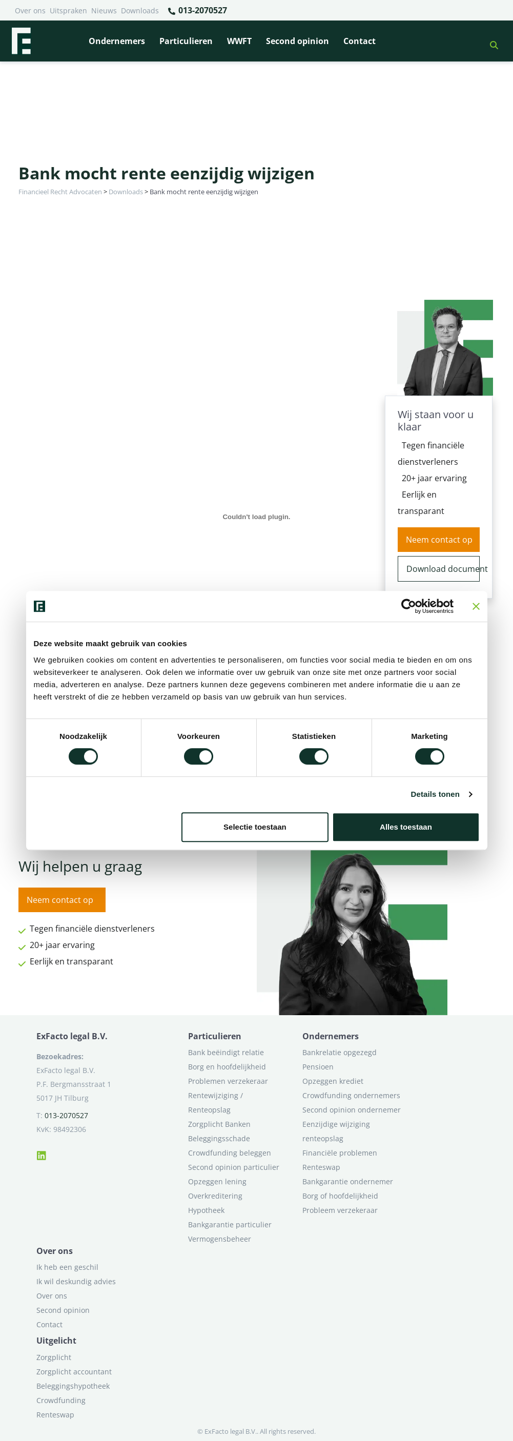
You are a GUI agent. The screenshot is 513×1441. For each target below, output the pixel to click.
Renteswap (321, 1167)
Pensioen (318, 1067)
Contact (359, 41)
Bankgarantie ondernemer (347, 1181)
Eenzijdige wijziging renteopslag (336, 1131)
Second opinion (297, 41)
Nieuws (104, 10)
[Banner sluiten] (476, 606)
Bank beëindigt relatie (226, 1052)
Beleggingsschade (219, 1138)
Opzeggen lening (217, 1181)
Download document (443, 568)
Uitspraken (68, 10)
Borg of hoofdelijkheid (340, 1196)
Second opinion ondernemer (351, 1110)
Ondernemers (117, 41)
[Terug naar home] (21, 41)
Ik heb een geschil (67, 1267)
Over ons (30, 10)
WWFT (239, 41)
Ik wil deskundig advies (76, 1281)
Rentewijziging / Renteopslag (215, 1102)
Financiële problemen (339, 1153)
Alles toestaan (406, 826)
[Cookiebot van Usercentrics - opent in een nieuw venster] (409, 606)
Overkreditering (215, 1196)
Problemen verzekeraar (228, 1081)
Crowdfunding (61, 1400)
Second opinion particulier (233, 1167)
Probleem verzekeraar (340, 1210)
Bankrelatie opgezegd (339, 1052)
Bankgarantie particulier (230, 1224)
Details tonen (435, 794)
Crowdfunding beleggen (229, 1153)
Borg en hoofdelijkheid (227, 1067)
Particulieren (186, 41)
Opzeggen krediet (332, 1081)
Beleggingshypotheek (73, 1386)
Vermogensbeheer (219, 1239)
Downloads (140, 10)
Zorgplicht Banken (219, 1124)
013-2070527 (197, 11)
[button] (490, 41)
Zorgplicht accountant (74, 1371)
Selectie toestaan (254, 826)
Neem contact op (439, 539)
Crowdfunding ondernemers (351, 1095)
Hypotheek (206, 1210)
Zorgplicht (53, 1357)
